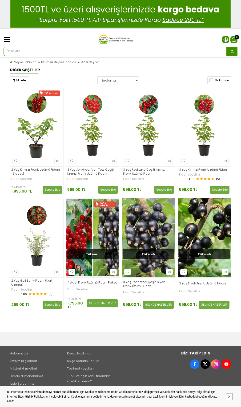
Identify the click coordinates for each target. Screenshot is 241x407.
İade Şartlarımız (22, 383)
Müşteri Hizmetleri (23, 368)
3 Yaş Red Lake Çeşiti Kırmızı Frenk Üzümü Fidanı (144, 172)
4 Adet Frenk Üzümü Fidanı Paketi (92, 283)
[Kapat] (229, 396)
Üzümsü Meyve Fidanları (58, 62)
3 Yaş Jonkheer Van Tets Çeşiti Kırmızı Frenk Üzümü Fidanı (90, 172)
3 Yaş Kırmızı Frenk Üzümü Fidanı (203, 170)
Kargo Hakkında (79, 353)
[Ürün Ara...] (232, 51)
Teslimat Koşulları (80, 368)
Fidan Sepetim (21, 179)
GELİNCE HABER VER (102, 303)
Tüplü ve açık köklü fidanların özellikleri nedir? (89, 378)
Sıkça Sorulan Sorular (83, 361)
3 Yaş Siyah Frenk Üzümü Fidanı (202, 284)
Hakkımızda (19, 353)
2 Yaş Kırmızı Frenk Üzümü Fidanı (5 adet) (35, 172)
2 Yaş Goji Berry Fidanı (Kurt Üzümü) (31, 283)
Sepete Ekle (52, 190)
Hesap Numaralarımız (26, 376)
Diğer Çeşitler (90, 62)
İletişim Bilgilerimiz (23, 361)
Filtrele (19, 80)
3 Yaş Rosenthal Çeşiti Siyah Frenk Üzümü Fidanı (144, 284)
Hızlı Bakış (57, 161)
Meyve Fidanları (25, 62)
